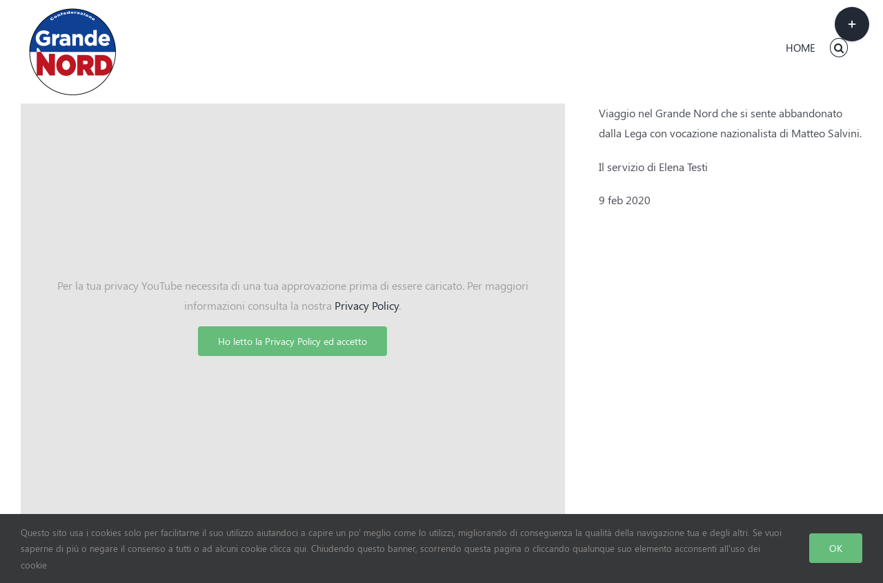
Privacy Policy (367, 305)
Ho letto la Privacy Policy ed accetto (292, 341)
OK (835, 548)
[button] (839, 47)
